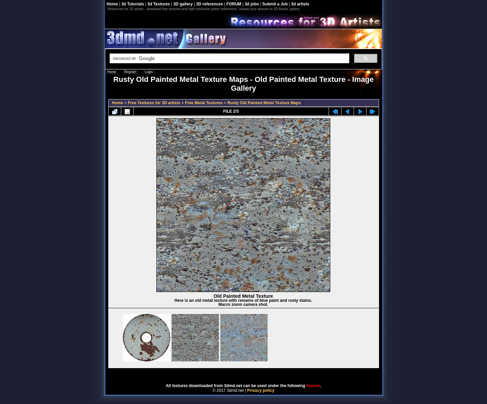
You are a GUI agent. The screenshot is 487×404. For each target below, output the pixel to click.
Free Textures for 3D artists (154, 102)
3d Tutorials (132, 4)
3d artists (300, 4)
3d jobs (252, 4)
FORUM (233, 4)
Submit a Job (275, 4)
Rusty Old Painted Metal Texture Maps (264, 102)
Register (130, 72)
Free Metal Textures (204, 102)
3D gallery (183, 4)
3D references (209, 4)
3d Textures (159, 4)
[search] (229, 58)
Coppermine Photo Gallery (252, 373)
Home (112, 4)
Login (149, 72)
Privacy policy (260, 390)
